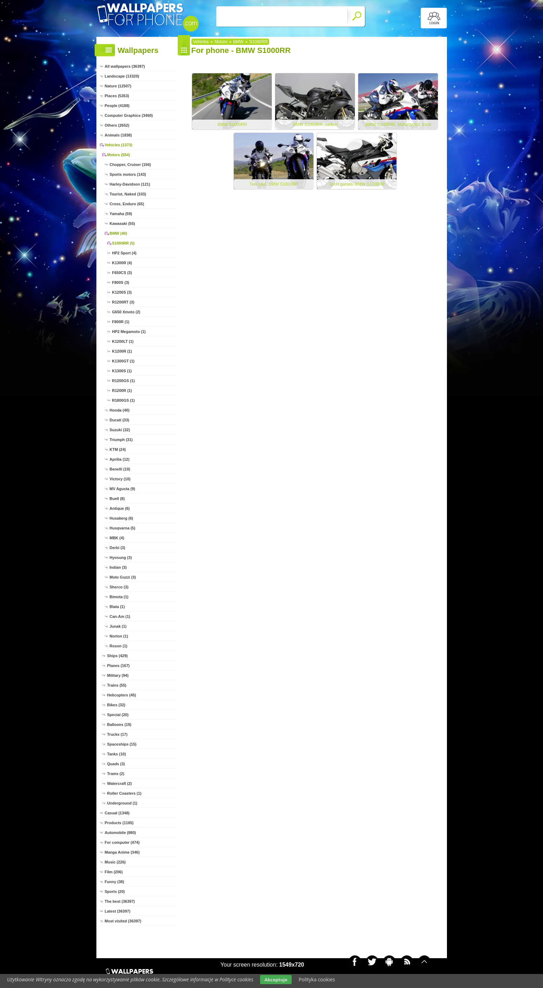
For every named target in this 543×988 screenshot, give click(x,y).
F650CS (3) (122, 273)
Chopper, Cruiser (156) (130, 164)
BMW (238, 41)
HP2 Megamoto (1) (129, 331)
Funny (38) (114, 882)
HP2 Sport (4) (124, 253)
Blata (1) (117, 607)
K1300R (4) (122, 263)
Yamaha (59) (121, 214)
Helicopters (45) (121, 695)
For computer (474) (122, 842)
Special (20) (118, 715)
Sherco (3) (119, 587)
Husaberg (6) (121, 518)
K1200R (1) (122, 351)
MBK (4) (117, 538)
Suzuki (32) (120, 430)
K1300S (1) (122, 371)
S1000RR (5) (123, 243)
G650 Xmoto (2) (126, 312)
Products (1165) (119, 823)
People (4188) (117, 106)
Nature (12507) (118, 86)
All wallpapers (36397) (125, 66)
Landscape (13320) (122, 76)
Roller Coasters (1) (124, 793)
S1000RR (258, 41)
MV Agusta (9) (122, 489)
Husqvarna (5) (122, 528)
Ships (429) (117, 656)
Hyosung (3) (121, 557)
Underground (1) (122, 803)
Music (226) (115, 862)
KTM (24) (118, 449)
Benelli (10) (120, 469)
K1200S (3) (122, 292)
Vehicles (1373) (119, 145)
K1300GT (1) (123, 361)
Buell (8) (117, 498)
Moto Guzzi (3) (123, 577)
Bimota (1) (119, 597)
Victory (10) (120, 479)
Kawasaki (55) (122, 223)
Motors (221, 41)
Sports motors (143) (128, 174)
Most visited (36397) (123, 921)
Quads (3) (116, 764)
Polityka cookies (317, 979)
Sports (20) (115, 891)
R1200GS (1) (123, 381)
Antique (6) (120, 508)
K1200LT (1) (123, 341)
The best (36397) (120, 901)
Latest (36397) (117, 911)
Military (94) (118, 675)
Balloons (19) (119, 724)
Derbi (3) (117, 548)
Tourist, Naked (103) (128, 194)
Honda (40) (120, 410)
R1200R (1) (122, 390)
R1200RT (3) (123, 302)
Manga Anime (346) (122, 852)
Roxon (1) (119, 646)
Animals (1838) (118, 135)
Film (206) (114, 872)
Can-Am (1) (120, 616)
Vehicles (201, 41)
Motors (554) (118, 155)
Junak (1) (118, 626)
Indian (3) (118, 567)
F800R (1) (121, 322)
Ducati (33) (119, 420)
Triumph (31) (121, 440)
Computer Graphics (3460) (129, 115)
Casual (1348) (117, 813)
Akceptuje (275, 979)
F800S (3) (120, 282)
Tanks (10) (116, 754)
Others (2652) (117, 125)
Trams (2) (115, 774)
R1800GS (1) (123, 400)
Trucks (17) (117, 734)
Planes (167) (118, 665)
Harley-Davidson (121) (130, 184)
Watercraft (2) (119, 783)
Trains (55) (117, 685)
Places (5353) (117, 96)
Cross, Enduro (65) (127, 204)
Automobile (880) (120, 832)
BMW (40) (118, 233)
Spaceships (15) (122, 744)
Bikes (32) (116, 705)
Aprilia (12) (120, 459)
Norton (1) (119, 636)
